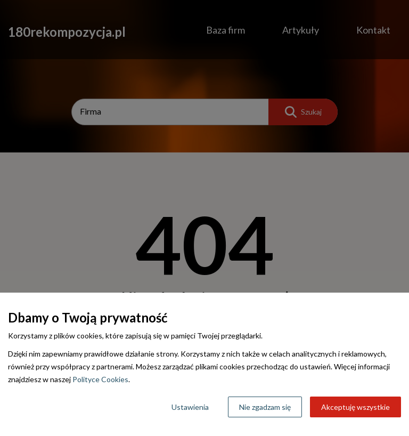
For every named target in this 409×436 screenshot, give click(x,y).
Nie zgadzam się (265, 406)
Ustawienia (190, 406)
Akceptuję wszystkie (355, 406)
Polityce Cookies (100, 379)
